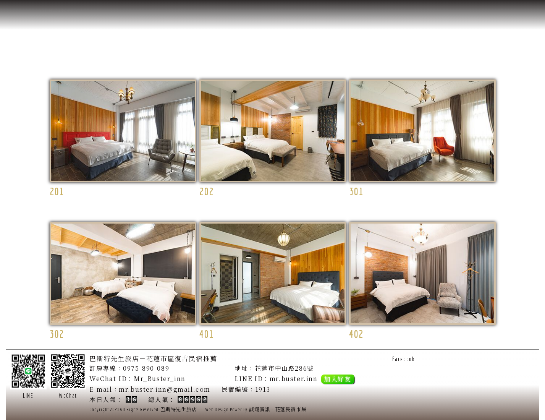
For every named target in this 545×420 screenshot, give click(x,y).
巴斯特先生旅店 (178, 409)
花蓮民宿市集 (291, 409)
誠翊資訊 (259, 409)
